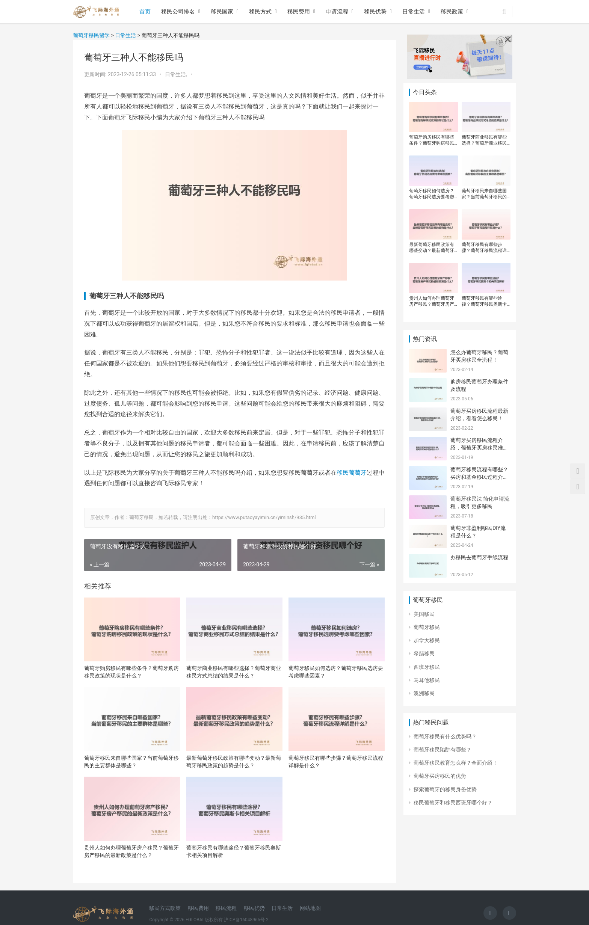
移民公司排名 (178, 11)
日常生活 (413, 11)
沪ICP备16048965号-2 (246, 919)
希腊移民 (424, 653)
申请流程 (337, 11)
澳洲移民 (424, 693)
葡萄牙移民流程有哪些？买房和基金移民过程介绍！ (479, 476)
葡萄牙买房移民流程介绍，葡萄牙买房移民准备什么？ (479, 447)
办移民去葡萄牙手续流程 (479, 557)
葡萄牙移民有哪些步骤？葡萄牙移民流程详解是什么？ (335, 761)
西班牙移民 (427, 667)
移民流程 (226, 908)
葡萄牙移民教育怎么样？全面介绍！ (456, 763)
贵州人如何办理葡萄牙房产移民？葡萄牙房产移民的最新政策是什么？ (131, 851)
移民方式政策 (165, 908)
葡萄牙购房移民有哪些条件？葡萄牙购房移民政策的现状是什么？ (131, 672)
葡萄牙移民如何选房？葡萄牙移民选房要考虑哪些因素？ (335, 672)
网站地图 (310, 908)
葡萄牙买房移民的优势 (440, 776)
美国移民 (424, 614)
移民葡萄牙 (352, 472)
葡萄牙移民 (427, 627)
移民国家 (222, 11)
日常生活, (176, 74)
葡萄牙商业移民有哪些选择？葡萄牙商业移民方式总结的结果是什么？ (233, 672)
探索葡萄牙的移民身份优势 (445, 789)
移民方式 (260, 11)
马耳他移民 (427, 680)
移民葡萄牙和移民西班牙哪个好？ (453, 803)
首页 (145, 11)
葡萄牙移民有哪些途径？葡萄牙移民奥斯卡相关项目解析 (233, 851)
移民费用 (298, 11)
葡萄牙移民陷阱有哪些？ (442, 750)
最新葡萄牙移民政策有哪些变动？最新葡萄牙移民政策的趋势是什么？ (233, 761)
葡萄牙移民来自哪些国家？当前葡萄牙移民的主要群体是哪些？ (131, 761)
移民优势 (375, 11)
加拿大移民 (427, 640)
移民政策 (452, 11)
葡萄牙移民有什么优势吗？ (445, 736)
